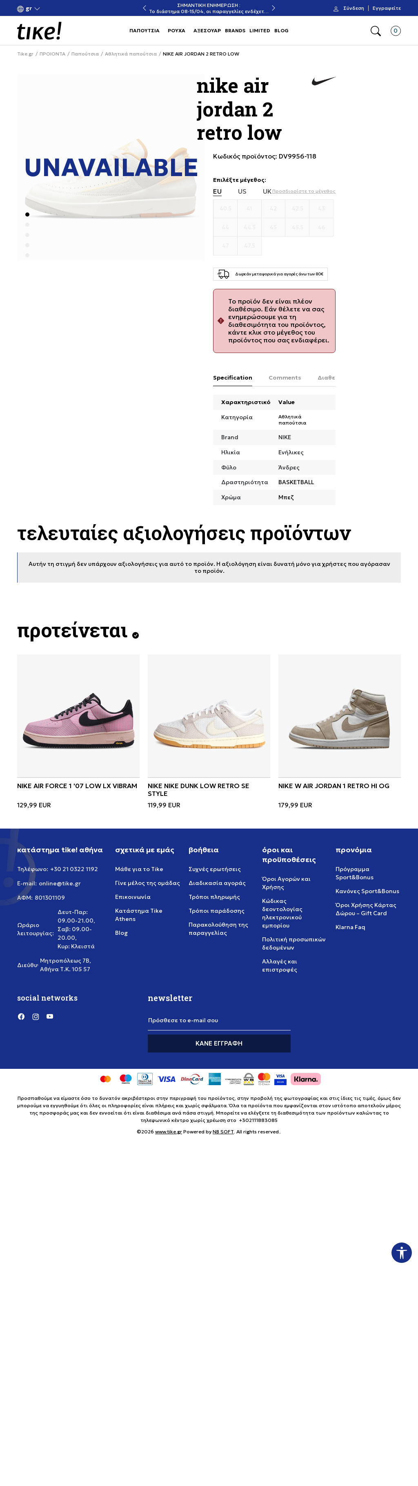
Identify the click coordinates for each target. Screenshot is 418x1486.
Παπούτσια (85, 54)
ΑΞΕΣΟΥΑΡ (207, 30)
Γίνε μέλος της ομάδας (147, 883)
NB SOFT (223, 1131)
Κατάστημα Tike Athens (138, 915)
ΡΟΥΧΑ (176, 30)
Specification (232, 377)
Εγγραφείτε (387, 8)
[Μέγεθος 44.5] (250, 227)
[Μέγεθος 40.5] (225, 208)
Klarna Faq (350, 927)
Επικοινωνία (133, 897)
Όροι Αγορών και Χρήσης (286, 883)
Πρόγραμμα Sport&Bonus (355, 873)
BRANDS (235, 30)
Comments (285, 377)
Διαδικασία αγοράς (217, 883)
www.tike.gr (168, 1131)
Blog (121, 932)
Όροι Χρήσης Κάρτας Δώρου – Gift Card (366, 909)
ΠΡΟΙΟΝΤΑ (52, 54)
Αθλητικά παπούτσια (131, 54)
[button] (28, 8)
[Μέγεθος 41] (250, 208)
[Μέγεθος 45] (274, 227)
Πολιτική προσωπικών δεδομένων (294, 943)
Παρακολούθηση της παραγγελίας (218, 928)
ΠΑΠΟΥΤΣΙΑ (144, 30)
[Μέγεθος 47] (225, 246)
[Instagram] (35, 1016)
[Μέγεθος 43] (321, 208)
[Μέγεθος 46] (321, 227)
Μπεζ (286, 497)
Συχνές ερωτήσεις (215, 869)
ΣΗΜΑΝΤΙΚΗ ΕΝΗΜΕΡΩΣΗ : (208, 5)
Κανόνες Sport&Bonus (367, 891)
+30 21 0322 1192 (74, 869)
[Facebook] (21, 1016)
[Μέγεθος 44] (225, 227)
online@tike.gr (60, 883)
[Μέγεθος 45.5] (297, 227)
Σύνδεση (353, 8)
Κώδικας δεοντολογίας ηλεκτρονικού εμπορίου (282, 913)
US (242, 191)
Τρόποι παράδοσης (217, 910)
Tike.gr (25, 54)
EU (217, 191)
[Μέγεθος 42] (274, 208)
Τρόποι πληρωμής (214, 897)
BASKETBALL (296, 482)
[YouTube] (50, 1016)
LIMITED (259, 30)
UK (267, 191)
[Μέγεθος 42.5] (297, 208)
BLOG (281, 30)
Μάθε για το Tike (139, 869)
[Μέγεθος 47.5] (250, 246)
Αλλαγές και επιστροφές (279, 965)
